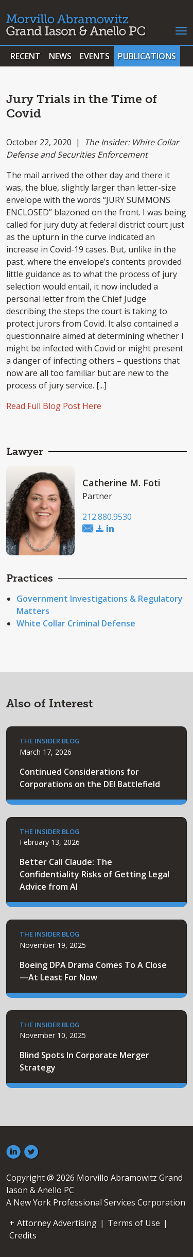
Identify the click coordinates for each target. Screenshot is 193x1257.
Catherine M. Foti (121, 483)
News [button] (60, 56)
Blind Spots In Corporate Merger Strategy (84, 1061)
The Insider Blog (50, 740)
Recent (25, 56)
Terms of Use (134, 1223)
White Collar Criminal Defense (75, 623)
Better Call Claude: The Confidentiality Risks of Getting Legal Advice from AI (94, 874)
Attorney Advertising (57, 1223)
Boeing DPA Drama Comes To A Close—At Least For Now (93, 971)
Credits (23, 1235)
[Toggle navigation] (181, 30)
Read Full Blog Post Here (53, 406)
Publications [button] (147, 56)
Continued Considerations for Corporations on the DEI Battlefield (90, 778)
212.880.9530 (107, 516)
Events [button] (95, 56)
